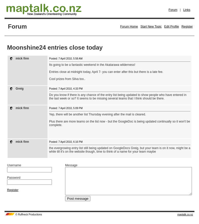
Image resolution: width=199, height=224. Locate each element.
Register (187, 26)
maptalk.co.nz (185, 219)
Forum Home (129, 26)
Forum (173, 10)
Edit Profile (171, 26)
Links (186, 10)
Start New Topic (151, 26)
